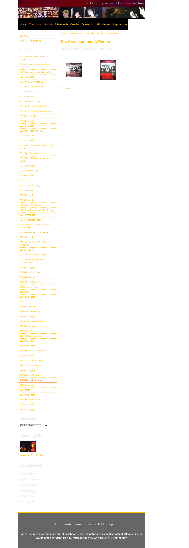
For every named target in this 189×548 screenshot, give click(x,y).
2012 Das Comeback (30, 153)
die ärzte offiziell (95, 524)
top (111, 524)
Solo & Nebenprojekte (30, 41)
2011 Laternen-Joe (29, 171)
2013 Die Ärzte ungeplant (32, 131)
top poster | (104, 3)
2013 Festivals (27, 135)
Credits (74, 24)
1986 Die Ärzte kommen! (32, 380)
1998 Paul (25, 292)
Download (88, 24)
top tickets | (118, 3)
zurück (54, 524)
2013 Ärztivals (26, 140)
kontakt (66, 524)
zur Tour (65, 88)
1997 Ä (23, 301)
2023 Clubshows (28, 91)
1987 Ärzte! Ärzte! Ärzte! (31, 360)
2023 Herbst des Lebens (31, 86)
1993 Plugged (26, 341)
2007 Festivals (27, 190)
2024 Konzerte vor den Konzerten (36, 72)
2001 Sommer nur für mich (33, 254)
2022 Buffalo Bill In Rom (31, 101)
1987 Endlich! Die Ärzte (31, 365)
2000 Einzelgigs (27, 267)
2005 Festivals (27, 200)
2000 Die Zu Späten (29, 277)
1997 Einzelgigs (27, 297)
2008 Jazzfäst (26, 180)
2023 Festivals (27, 96)
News (23, 24)
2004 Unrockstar (28, 215)
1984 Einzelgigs (27, 395)
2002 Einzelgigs (27, 237)
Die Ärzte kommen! (107, 33)
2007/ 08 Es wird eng (30, 185)
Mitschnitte (103, 24)
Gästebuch (61, 24)
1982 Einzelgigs (27, 409)
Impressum (120, 24)
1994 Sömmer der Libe (31, 336)
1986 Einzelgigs (27, 370)
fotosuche (28, 418)
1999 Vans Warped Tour (31, 282)
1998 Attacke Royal (29, 287)
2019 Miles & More (29, 116)
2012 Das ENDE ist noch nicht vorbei (34, 159)
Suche (48, 24)
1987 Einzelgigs (27, 355)
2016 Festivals (27, 126)
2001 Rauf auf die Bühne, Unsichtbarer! (32, 261)
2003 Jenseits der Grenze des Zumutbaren (34, 226)
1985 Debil (25, 390)
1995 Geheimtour (28, 326)
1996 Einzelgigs (27, 316)
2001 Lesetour (27, 250)
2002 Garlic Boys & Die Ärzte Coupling (34, 243)
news (78, 524)
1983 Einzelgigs (27, 404)
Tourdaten (35, 24)
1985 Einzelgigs (27, 385)
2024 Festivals (27, 77)
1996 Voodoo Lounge (30, 311)
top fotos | (92, 3)
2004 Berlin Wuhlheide (31, 205)
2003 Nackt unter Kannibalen (34, 232)
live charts (138, 3)
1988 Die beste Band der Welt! (34, 351)
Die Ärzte (24, 36)
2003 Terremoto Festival (31, 220)
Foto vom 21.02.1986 (32, 455)
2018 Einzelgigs (27, 121)
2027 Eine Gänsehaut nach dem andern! (35, 57)
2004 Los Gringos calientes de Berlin (37, 210)
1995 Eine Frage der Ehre (32, 321)
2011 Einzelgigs (27, 166)
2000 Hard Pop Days (30, 272)
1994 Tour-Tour (27, 331)
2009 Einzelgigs (27, 175)
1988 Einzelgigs (27, 346)
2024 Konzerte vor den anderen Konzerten (35, 65)
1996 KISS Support (29, 306)
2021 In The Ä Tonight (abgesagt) (36, 111)
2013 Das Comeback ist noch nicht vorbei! (36, 146)
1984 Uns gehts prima (30, 399)
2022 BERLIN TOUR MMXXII (34, 106)
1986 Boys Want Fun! (30, 375)
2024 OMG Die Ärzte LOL (32, 82)
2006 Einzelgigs (27, 195)
